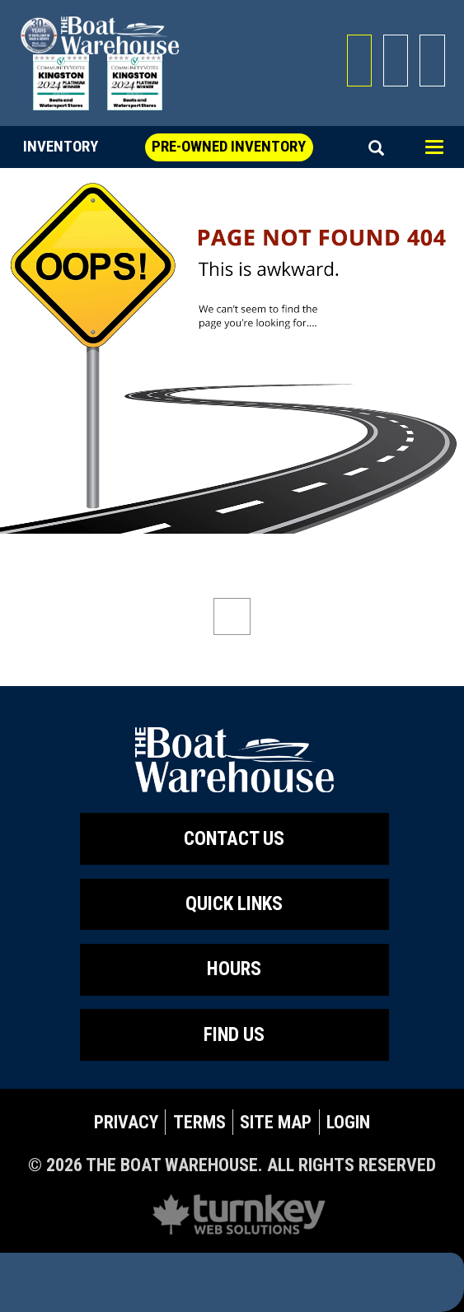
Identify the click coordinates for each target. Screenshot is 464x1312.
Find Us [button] (234, 1035)
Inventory (60, 147)
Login (348, 1122)
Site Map (276, 1122)
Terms (199, 1122)
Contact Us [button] (234, 839)
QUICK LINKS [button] (234, 904)
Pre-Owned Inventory (229, 147)
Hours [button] (234, 969)
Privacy (126, 1122)
